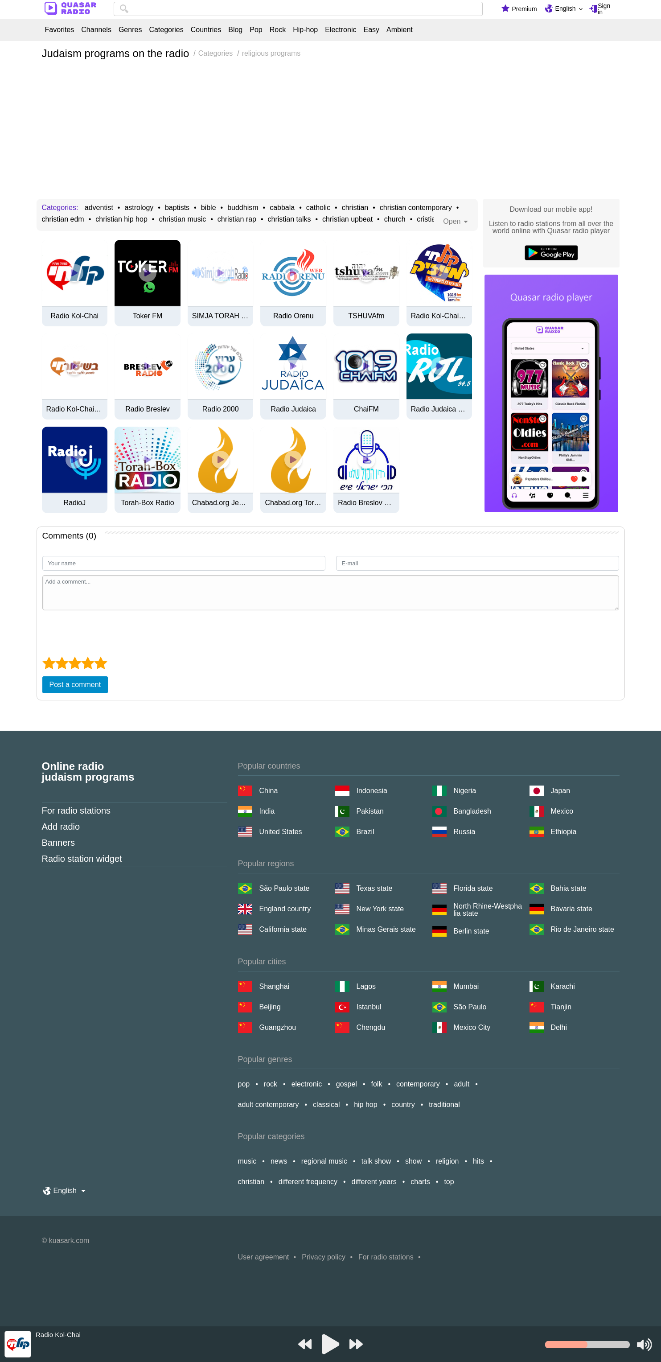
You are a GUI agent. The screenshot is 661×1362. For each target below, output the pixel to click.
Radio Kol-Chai (75, 316)
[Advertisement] (330, 132)
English (565, 8)
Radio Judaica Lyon (439, 409)
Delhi (559, 1027)
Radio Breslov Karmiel (366, 502)
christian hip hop (121, 219)
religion (447, 1161)
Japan (561, 790)
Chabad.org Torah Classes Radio (293, 502)
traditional (444, 1104)
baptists (177, 207)
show (413, 1161)
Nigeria (465, 790)
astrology (138, 207)
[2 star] (61, 663)
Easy (371, 29)
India (267, 811)
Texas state (375, 888)
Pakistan (370, 811)
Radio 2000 (220, 409)
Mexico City (472, 1027)
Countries (206, 29)
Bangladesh (473, 811)
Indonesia (372, 790)
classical (326, 1104)
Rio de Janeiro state (582, 929)
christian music (182, 219)
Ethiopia (564, 831)
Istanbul (369, 1007)
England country (285, 909)
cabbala (282, 207)
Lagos (366, 986)
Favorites (59, 29)
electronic (306, 1084)
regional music (324, 1161)
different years (374, 1181)
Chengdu (371, 1027)
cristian (428, 219)
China (268, 790)
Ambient (399, 29)
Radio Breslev (147, 409)
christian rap (237, 219)
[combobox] (298, 9)
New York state (380, 909)
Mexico (562, 811)
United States (280, 831)
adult (461, 1084)
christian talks (289, 219)
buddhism (242, 207)
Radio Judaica (293, 409)
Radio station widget (82, 859)
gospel (346, 1084)
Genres (130, 29)
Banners (58, 843)
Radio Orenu (293, 316)
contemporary (418, 1084)
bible (208, 207)
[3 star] (74, 663)
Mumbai (466, 986)
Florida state (473, 888)
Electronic (340, 29)
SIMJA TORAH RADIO (220, 316)
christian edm (63, 219)
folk (376, 1084)
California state (283, 929)
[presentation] (110, 632)
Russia (465, 831)
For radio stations (76, 810)
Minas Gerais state (386, 929)
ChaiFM (366, 409)
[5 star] (100, 663)
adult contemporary (268, 1104)
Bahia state (569, 888)
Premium (524, 8)
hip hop (366, 1104)
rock (270, 1084)
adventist (99, 207)
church (395, 219)
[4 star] (87, 663)
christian (355, 207)
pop (244, 1084)
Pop (256, 29)
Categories (166, 29)
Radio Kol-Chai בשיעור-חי (74, 409)
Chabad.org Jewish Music (220, 502)
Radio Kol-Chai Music (439, 316)
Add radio (61, 826)
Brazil (365, 831)
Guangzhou (277, 1027)
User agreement (263, 1257)
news (279, 1161)
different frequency (308, 1181)
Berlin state (471, 931)
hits (478, 1161)
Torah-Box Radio (147, 502)
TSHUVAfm (366, 316)
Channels (96, 29)
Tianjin (561, 1007)
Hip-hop (305, 29)
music (247, 1161)
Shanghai (274, 986)
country (403, 1104)
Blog (235, 29)
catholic (318, 207)
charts (420, 1181)
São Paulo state (284, 888)
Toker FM (148, 316)
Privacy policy (323, 1257)
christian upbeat (347, 219)
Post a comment (75, 684)
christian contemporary (416, 207)
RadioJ (74, 502)
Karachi (563, 986)
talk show (376, 1161)
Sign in (604, 9)
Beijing (270, 1007)
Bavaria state (571, 909)
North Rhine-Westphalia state (488, 910)
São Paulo (470, 1007)
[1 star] (48, 663)
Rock (278, 29)
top (449, 1181)
